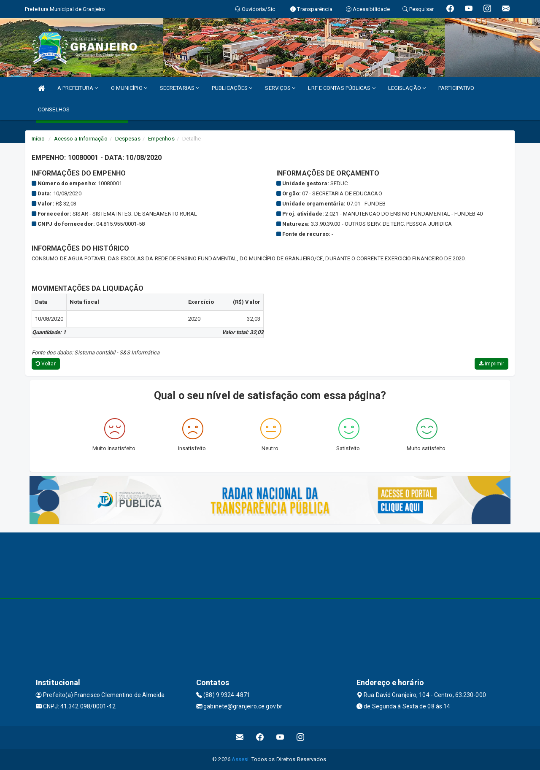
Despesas (127, 138)
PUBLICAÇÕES (232, 88)
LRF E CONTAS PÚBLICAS (341, 88)
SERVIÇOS (280, 88)
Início (38, 138)
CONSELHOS (54, 109)
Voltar (46, 364)
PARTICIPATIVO (456, 88)
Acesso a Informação (81, 138)
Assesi (240, 759)
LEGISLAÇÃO (407, 88)
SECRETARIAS (179, 88)
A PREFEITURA (77, 88)
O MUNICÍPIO (129, 88)
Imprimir (491, 364)
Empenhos (161, 138)
